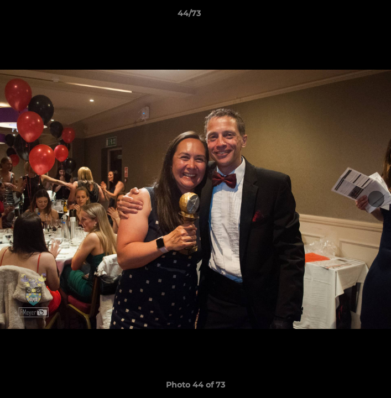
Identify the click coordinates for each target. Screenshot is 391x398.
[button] (351, 16)
